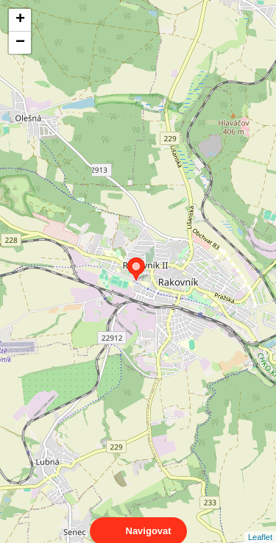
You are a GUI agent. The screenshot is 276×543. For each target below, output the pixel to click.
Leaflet (260, 523)
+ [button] (20, 20)
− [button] (20, 43)
